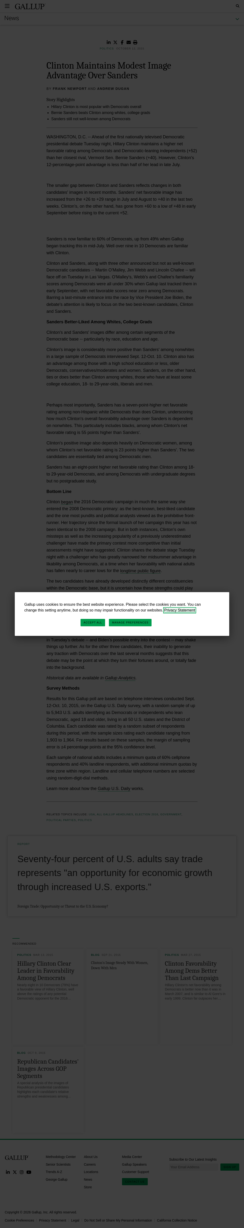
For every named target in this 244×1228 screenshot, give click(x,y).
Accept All (93, 622)
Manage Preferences (130, 622)
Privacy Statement (179, 610)
